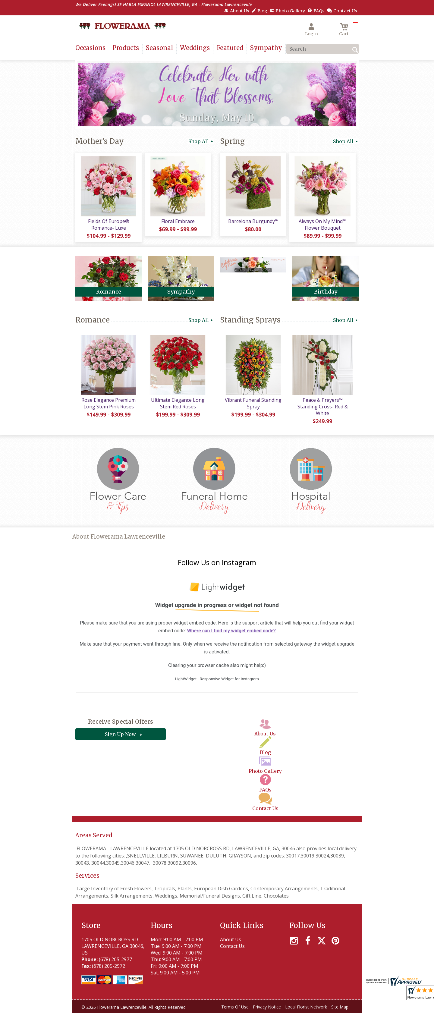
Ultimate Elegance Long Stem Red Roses (178, 403)
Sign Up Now (120, 734)
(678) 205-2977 (115, 959)
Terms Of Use (235, 1007)
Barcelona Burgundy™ (253, 221)
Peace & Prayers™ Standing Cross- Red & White (322, 407)
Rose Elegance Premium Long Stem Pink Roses (108, 403)
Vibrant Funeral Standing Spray (253, 403)
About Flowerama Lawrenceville (118, 536)
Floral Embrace (178, 221)
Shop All (201, 141)
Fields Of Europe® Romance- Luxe (108, 224)
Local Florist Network (306, 1007)
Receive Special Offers (120, 721)
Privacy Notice (267, 1007)
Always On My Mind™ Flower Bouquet (322, 224)
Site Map (339, 1007)
